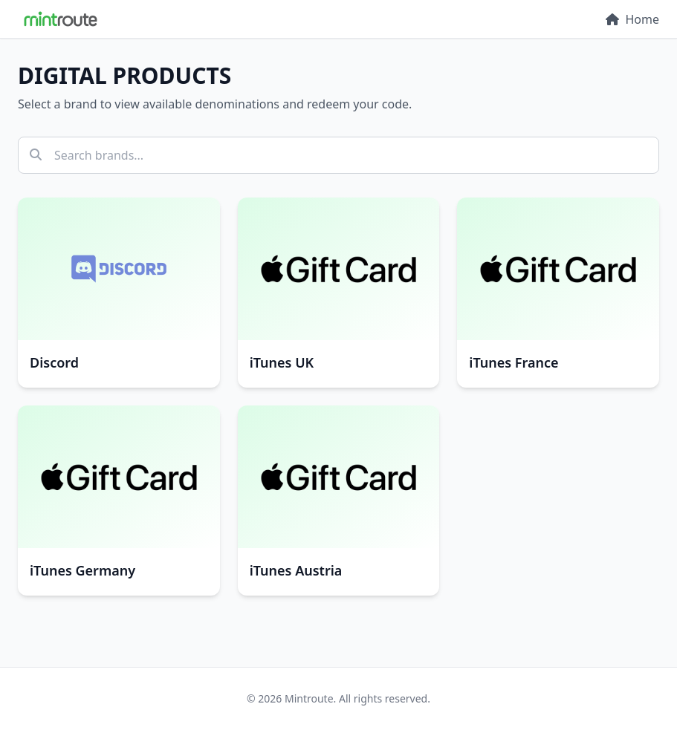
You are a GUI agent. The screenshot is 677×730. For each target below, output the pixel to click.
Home (632, 19)
